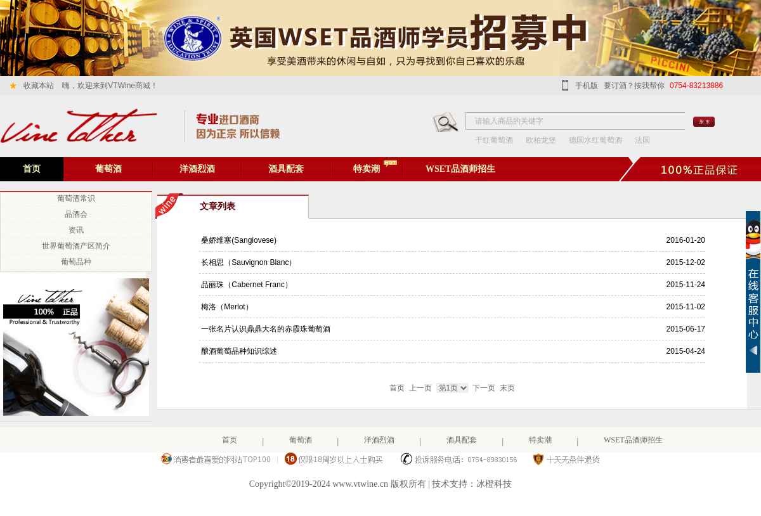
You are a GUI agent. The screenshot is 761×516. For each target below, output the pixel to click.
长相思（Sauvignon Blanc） (247, 262)
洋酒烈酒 (197, 169)
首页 (32, 169)
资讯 (76, 230)
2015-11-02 (686, 306)
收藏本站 (38, 85)
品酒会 (76, 214)
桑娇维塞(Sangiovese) (237, 240)
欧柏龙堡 (541, 140)
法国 (642, 140)
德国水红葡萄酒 (595, 140)
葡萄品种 (76, 261)
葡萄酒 (108, 169)
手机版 (586, 85)
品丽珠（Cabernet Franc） (245, 284)
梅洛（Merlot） (226, 306)
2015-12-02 (686, 262)
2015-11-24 (686, 284)
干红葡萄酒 (494, 140)
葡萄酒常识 (76, 198)
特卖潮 (366, 169)
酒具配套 (286, 169)
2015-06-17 (686, 329)
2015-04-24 (686, 351)
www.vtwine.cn (360, 484)
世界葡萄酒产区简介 (76, 246)
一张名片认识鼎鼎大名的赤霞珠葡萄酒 (264, 329)
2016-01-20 (686, 240)
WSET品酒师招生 (460, 169)
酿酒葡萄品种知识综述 (238, 351)
